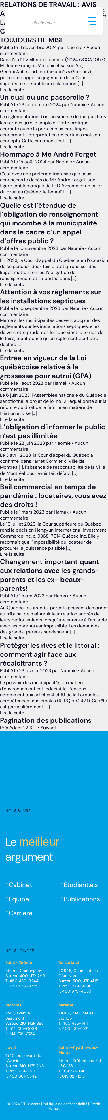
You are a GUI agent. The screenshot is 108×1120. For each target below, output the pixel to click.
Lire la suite (12, 90)
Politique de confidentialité (65, 1104)
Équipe (19, 899)
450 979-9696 (77, 986)
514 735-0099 (23, 1028)
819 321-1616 (74, 1071)
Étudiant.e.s (81, 885)
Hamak (54, 1108)
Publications (82, 899)
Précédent (11, 728)
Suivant (48, 728)
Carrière (21, 913)
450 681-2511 (22, 1071)
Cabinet (20, 885)
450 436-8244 (24, 980)
